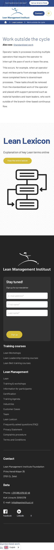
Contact (39, 13)
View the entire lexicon (17, 161)
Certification (9, 394)
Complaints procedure (14, 434)
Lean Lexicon (10, 419)
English (9, 547)
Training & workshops (14, 383)
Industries (8, 404)
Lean (5, 378)
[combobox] (12, 547)
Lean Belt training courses (17, 363)
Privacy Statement (12, 429)
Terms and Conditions (14, 439)
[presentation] (26, 323)
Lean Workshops (12, 353)
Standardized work (23, 44)
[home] (16, 13)
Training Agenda (11, 399)
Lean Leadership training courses (20, 358)
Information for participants (17, 388)
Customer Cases (11, 409)
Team (6, 414)
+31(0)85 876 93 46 (20, 492)
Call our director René (39, 3)
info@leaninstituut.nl (22, 502)
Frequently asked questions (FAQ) (20, 424)
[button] (48, 13)
